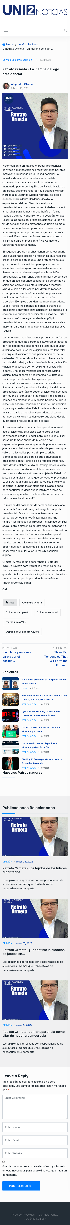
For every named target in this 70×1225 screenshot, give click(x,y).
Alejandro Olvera (22, 84)
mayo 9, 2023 (24, 1025)
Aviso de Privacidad (23, 1214)
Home (10, 44)
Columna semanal (47, 612)
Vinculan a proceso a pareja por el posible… (16, 656)
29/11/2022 (34, 688)
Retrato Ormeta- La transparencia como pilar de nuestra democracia (33, 1034)
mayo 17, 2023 (24, 943)
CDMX (24, 688)
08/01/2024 (44, 704)
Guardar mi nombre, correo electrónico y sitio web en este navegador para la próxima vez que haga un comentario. (34, 1170)
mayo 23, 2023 (24, 861)
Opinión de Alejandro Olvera (22, 631)
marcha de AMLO (16, 621)
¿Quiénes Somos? (35, 1218)
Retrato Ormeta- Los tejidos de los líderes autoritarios (34, 870)
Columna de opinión (17, 612)
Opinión (27, 59)
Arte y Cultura (29, 704)
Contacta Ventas (48, 1214)
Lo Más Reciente (28, 44)
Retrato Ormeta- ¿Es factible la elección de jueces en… (33, 952)
